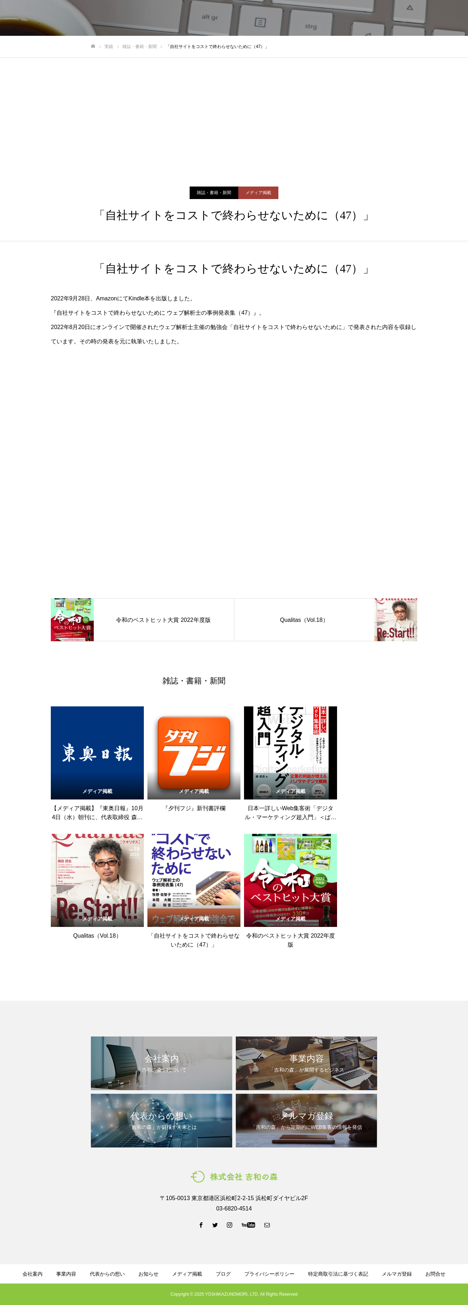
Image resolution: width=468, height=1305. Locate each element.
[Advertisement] (234, 111)
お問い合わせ (439, 18)
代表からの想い (227, 18)
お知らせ (148, 1274)
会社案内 (154, 18)
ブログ (265, 18)
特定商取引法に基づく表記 (338, 1274)
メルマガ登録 (353, 18)
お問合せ (435, 1274)
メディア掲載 (258, 192)
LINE (396, 18)
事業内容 (187, 18)
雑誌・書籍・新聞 (214, 192)
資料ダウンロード (306, 18)
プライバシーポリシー (269, 1274)
